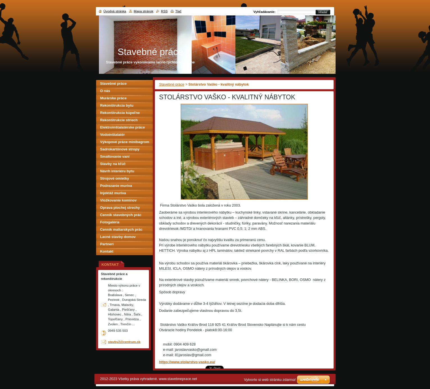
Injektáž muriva (113, 193)
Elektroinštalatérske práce (122, 127)
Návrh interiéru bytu (117, 171)
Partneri (107, 244)
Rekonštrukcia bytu (116, 105)
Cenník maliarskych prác (121, 229)
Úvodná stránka (114, 11)
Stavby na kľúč (113, 164)
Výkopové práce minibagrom (124, 142)
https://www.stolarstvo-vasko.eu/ (187, 362)
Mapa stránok (143, 11)
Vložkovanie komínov (118, 200)
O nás (105, 91)
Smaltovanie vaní (115, 156)
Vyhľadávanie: (264, 11)
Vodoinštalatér (112, 134)
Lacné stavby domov (118, 237)
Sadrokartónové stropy (119, 149)
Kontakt (107, 251)
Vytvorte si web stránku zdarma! (270, 379)
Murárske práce (113, 98)
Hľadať (322, 12)
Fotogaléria (109, 222)
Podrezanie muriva (116, 186)
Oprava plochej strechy (120, 207)
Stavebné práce (171, 84)
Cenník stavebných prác (120, 215)
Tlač (178, 11)
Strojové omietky (114, 178)
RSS (164, 11)
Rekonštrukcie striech (119, 120)
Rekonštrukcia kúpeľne (120, 113)
